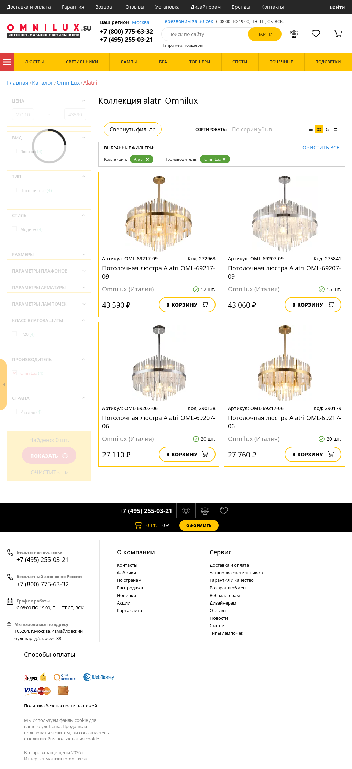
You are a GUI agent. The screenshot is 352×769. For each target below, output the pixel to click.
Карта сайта (129, 610)
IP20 (27, 334)
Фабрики (126, 572)
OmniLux (68, 82)
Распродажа (130, 588)
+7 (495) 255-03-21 (126, 39)
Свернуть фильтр (133, 129)
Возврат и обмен (228, 588)
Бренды (241, 6)
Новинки (126, 595)
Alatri (141, 159)
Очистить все (320, 148)
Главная (18, 82)
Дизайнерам (206, 6)
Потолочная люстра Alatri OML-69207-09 (284, 272)
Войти (337, 7)
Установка (167, 6)
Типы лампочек (226, 633)
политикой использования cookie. (63, 739)
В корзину (187, 304)
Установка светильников (236, 572)
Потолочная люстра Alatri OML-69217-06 (284, 422)
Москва (141, 22)
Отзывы (134, 6)
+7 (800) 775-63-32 (126, 31)
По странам (129, 580)
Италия (31, 412)
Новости (219, 618)
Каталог (7, 62)
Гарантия (73, 6)
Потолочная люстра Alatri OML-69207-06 (158, 422)
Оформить (199, 525)
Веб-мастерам (225, 595)
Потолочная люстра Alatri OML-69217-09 (158, 272)
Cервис (221, 552)
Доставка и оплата (29, 6)
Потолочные (36, 190)
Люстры (31, 151)
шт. (145, 525)
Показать (49, 455)
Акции (123, 603)
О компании (136, 552)
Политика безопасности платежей (60, 706)
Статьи (217, 625)
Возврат (104, 6)
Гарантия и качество (232, 580)
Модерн (31, 229)
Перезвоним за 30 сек (187, 21)
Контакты (272, 6)
